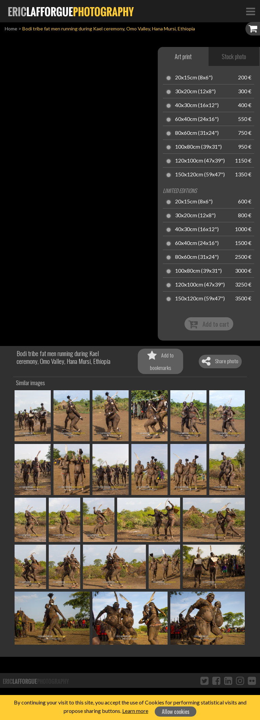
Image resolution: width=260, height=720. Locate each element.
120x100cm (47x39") (200, 161)
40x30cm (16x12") (197, 105)
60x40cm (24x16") (197, 119)
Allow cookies (176, 711)
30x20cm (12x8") (195, 91)
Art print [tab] (183, 56)
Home (11, 28)
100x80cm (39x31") (198, 147)
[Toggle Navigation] (250, 11)
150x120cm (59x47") (200, 174)
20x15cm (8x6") (194, 77)
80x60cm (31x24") (197, 133)
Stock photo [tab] (234, 56)
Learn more (135, 710)
